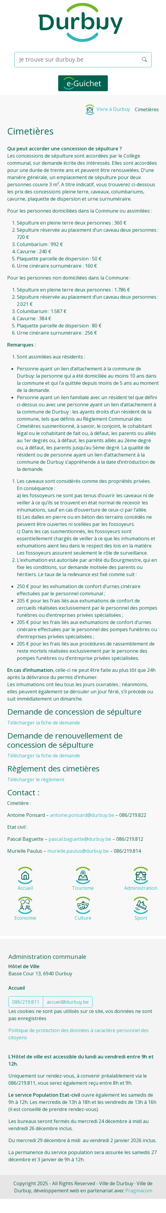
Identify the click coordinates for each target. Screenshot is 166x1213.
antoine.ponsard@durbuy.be (82, 815)
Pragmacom (138, 1190)
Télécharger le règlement (35, 779)
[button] (144, 59)
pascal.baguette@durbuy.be (80, 839)
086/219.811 (25, 1002)
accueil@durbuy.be (68, 1002)
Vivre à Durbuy (107, 109)
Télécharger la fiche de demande (43, 722)
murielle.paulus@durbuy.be (78, 851)
